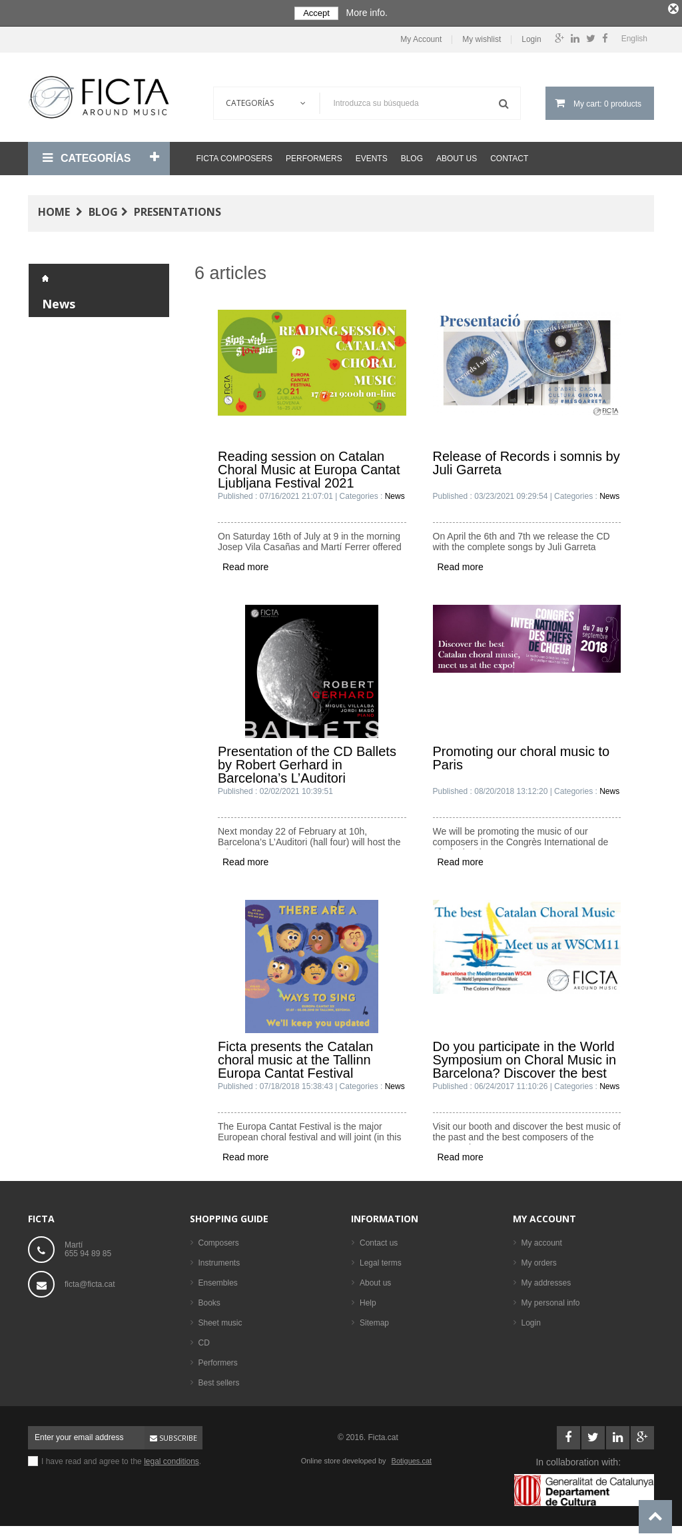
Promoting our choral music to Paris (521, 755)
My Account (421, 37)
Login (531, 37)
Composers (218, 1239)
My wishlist (481, 37)
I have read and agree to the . (121, 1458)
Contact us (379, 1239)
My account (544, 1215)
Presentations (177, 209)
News (58, 301)
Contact (509, 156)
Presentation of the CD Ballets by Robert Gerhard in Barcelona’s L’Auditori (307, 761)
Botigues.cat (412, 1457)
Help (368, 1299)
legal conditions (171, 1458)
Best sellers (219, 1379)
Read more (245, 563)
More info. (367, 12)
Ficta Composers (234, 156)
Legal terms (381, 1259)
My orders (539, 1259)
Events (372, 156)
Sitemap (374, 1319)
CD (204, 1339)
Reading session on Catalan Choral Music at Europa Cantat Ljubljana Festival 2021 (309, 466)
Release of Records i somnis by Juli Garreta (526, 460)
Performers (314, 156)
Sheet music (220, 1319)
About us (456, 156)
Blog (412, 156)
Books (209, 1299)
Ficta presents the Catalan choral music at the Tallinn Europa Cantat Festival (295, 1056)
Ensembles (218, 1279)
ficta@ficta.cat (90, 1281)
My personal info (550, 1299)
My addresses (546, 1279)
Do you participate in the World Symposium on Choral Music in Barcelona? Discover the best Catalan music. (525, 1056)
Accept (316, 13)
